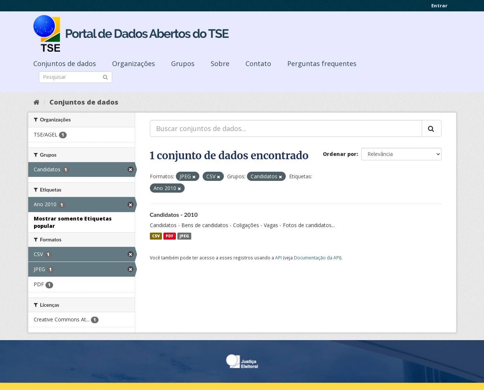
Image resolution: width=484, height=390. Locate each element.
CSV (156, 235)
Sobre (220, 63)
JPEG (184, 235)
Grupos (183, 63)
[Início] (36, 102)
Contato (258, 63)
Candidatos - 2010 (174, 214)
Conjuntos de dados (64, 63)
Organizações (133, 63)
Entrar (439, 5)
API (278, 257)
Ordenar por (339, 153)
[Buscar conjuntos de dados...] (286, 128)
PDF (169, 235)
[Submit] (105, 76)
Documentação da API (317, 257)
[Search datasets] (75, 77)
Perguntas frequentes (321, 63)
